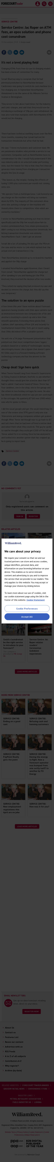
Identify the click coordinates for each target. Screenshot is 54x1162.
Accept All (26, 616)
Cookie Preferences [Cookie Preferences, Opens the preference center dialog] (27, 608)
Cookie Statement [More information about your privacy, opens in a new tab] (36, 600)
